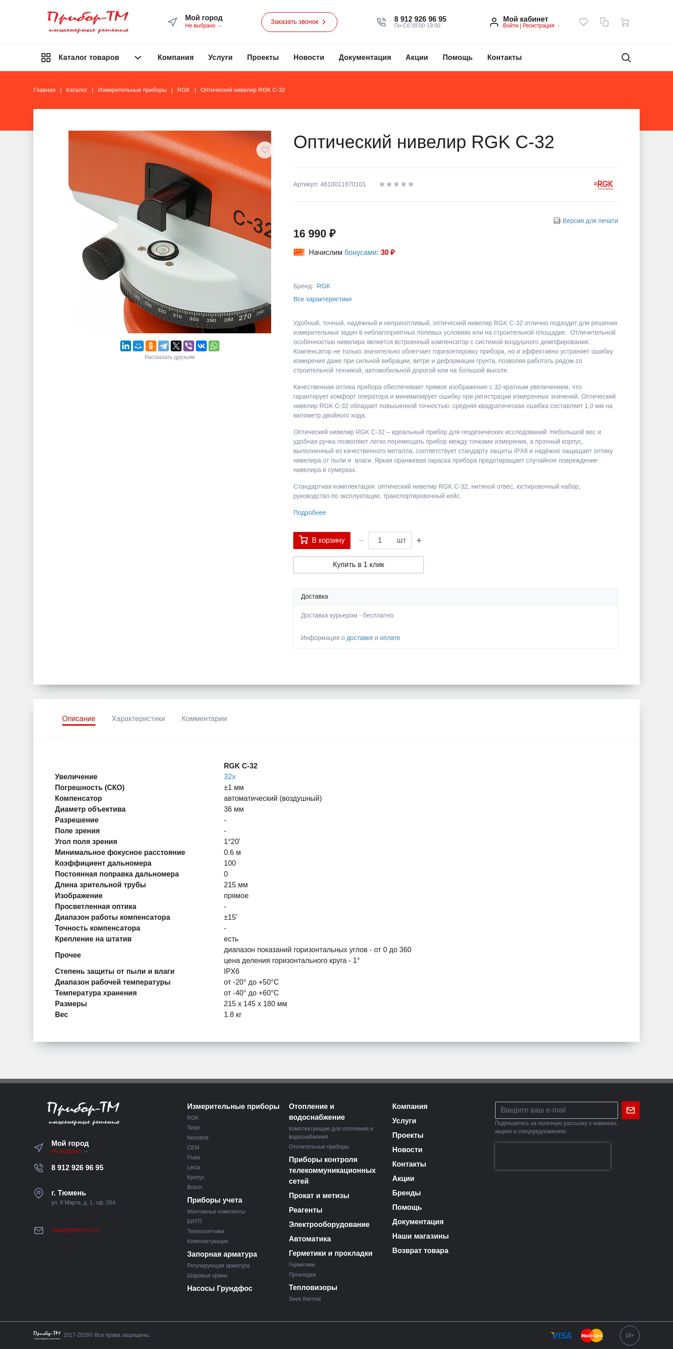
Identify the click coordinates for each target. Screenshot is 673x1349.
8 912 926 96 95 (77, 1168)
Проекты (263, 57)
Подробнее (309, 512)
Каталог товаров (92, 57)
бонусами (361, 252)
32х (230, 777)
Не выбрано (204, 26)
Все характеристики (322, 299)
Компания (176, 57)
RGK (324, 286)
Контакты (504, 57)
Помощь (458, 57)
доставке (359, 637)
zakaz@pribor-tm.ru (75, 1230)
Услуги (220, 57)
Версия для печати (590, 220)
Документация (365, 57)
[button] (420, 19)
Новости (308, 57)
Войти (510, 26)
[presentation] (552, 1156)
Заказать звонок (299, 22)
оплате (390, 637)
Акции (417, 57)
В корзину (322, 539)
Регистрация (538, 26)
